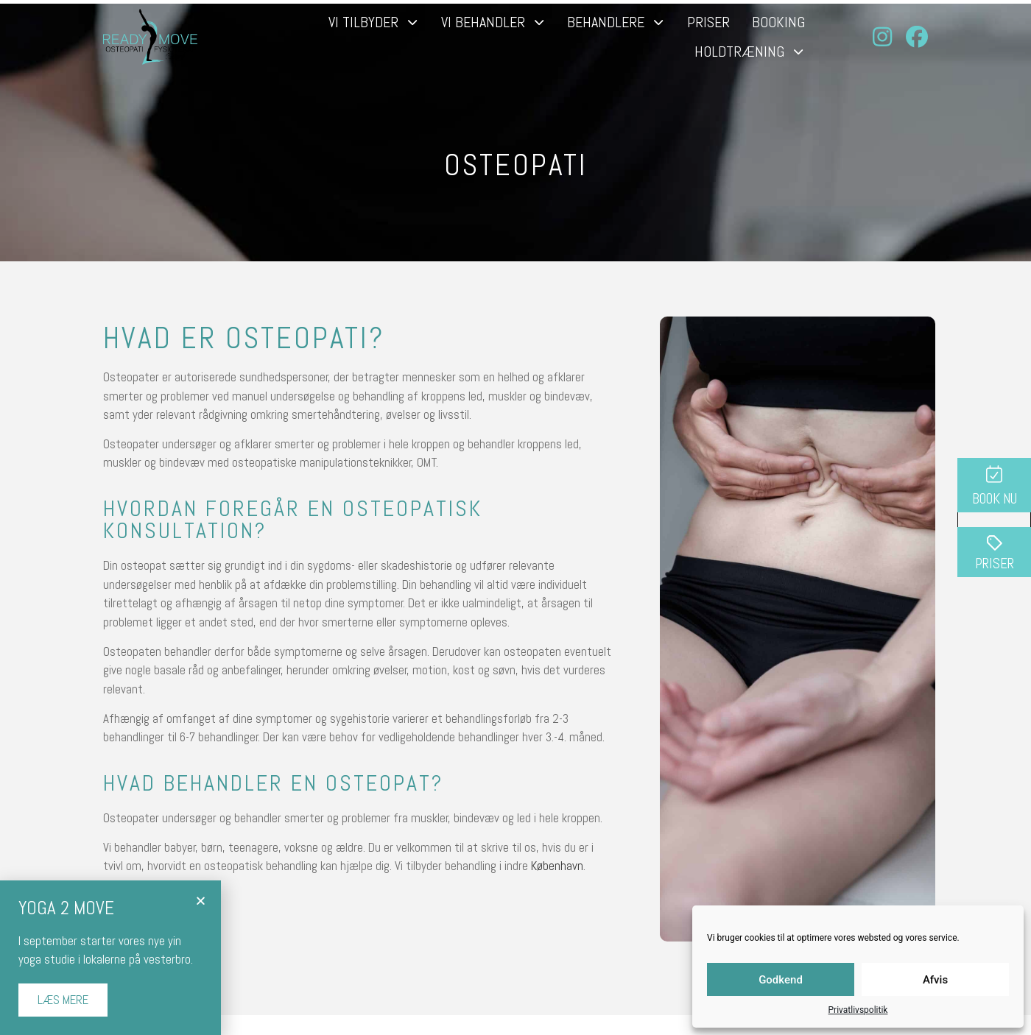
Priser (708, 22)
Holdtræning (749, 51)
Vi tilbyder (373, 22)
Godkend (781, 979)
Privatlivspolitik (858, 1010)
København (557, 866)
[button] (200, 900)
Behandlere (616, 22)
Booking (778, 22)
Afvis (935, 979)
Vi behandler (493, 22)
